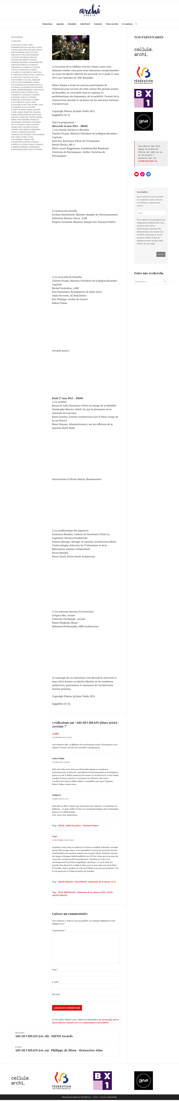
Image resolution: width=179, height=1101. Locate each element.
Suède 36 (16, 144)
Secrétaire (17, 142)
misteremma (23, 120)
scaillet (55, 735)
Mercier (27, 115)
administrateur (19, 47)
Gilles (24, 97)
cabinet (26, 67)
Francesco (17, 95)
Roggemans (39, 135)
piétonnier (24, 130)
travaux (39, 144)
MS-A (29, 125)
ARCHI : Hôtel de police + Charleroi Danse (78, 826)
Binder (15, 62)
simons (27, 142)
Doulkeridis (17, 85)
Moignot (27, 122)
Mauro (37, 112)
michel (15, 117)
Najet (54, 837)
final (23, 92)
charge (33, 70)
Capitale (36, 67)
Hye (28, 102)
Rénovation (17, 135)
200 (13, 45)
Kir (41, 105)
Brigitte (26, 65)
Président (35, 130)
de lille (31, 77)
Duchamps (30, 85)
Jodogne (16, 105)
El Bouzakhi (37, 87)
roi (13, 137)
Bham (33, 60)
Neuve (36, 125)
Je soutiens (127, 24)
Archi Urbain (18, 52)
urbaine (24, 147)
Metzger (37, 115)
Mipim (32, 117)
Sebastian (29, 140)
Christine (16, 75)
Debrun (36, 80)
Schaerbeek (17, 140)
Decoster (16, 82)
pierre (15, 130)
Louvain (31, 107)
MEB (20, 115)
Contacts (98, 24)
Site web (56, 995)
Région (32, 132)
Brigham (16, 65)
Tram (31, 144)
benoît (26, 60)
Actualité (72, 24)
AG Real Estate (35, 47)
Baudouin (17, 60)
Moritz (22, 125)
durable (16, 87)
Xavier (39, 149)
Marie (30, 110)
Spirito (35, 142)
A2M (25, 45)
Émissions (48, 24)
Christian (36, 72)
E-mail (55, 983)
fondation (33, 92)
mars (20, 112)
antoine (22, 50)
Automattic (112, 1098)
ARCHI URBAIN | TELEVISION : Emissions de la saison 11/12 (87, 883)
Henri (36, 100)
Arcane (31, 50)
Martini (28, 112)
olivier (27, 127)
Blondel (24, 62)
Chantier (24, 70)
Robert (28, 135)
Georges (16, 97)
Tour (24, 144)
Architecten (32, 52)
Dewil (36, 82)
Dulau (40, 85)
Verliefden (17, 149)
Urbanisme (35, 147)
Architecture (18, 55)
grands (32, 97)
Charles (16, 72)
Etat (42, 90)
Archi (39, 50)
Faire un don (112, 24)
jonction (26, 105)
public (15, 132)
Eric (36, 90)
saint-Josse (27, 137)
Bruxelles (17, 67)
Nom (55, 970)
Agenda (60, 24)
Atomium (25, 57)
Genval (36, 95)
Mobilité (35, 120)
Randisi (23, 132)
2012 (19, 45)
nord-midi (17, 127)
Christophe (28, 75)
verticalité (29, 149)
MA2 (24, 110)
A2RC (31, 45)
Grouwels (27, 100)
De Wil (28, 80)
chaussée (26, 72)
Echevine (26, 87)
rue (19, 137)
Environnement (25, 90)
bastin (34, 57)
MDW (14, 115)
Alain (14, 50)
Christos (39, 75)
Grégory (16, 100)
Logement (16, 107)
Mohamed (16, 122)
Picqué (35, 127)
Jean (34, 102)
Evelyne (15, 92)
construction (19, 77)
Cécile (15, 70)
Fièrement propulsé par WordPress (76, 1098)
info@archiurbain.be (147, 161)
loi (24, 107)
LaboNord (85, 24)
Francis (27, 95)
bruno (35, 65)
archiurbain (17, 37)
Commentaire (59, 931)
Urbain (15, 147)
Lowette (16, 110)
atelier (15, 57)
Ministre (24, 117)
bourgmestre (36, 62)
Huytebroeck (18, 102)
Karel (35, 105)
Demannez (27, 82)
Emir (14, 90)
